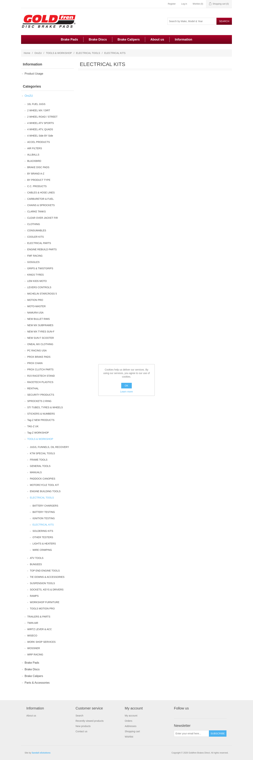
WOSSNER (33, 648)
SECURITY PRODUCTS (40, 394)
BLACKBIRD (34, 161)
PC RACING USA (37, 350)
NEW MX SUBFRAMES (40, 325)
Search (79, 715)
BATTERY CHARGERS (45, 505)
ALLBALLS (33, 154)
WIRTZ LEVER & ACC (39, 629)
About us (157, 39)
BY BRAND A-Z (35, 173)
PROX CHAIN (35, 363)
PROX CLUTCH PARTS (40, 369)
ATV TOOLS (36, 558)
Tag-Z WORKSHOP (38, 432)
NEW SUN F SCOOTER (40, 337)
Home (27, 53)
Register (172, 4)
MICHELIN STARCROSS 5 (42, 293)
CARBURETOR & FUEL (40, 198)
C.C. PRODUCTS (37, 186)
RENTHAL (33, 388)
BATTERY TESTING (44, 512)
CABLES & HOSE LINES (41, 192)
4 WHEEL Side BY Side (40, 135)
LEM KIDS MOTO (37, 281)
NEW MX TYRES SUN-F (40, 331)
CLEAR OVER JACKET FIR (42, 217)
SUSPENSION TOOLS (42, 583)
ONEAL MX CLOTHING (40, 344)
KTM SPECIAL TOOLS (42, 453)
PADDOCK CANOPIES (42, 478)
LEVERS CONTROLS (39, 287)
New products (83, 726)
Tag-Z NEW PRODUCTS (40, 420)
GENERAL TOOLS (40, 466)
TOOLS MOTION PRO (42, 608)
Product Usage (34, 73)
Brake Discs (98, 39)
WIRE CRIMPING (42, 549)
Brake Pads (69, 39)
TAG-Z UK (32, 426)
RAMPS (34, 595)
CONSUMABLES (36, 230)
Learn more (126, 391)
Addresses (130, 726)
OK (126, 385)
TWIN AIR (32, 623)
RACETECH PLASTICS (40, 382)
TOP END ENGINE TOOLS (45, 570)
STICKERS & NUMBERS (41, 413)
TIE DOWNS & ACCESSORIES (47, 577)
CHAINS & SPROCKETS (41, 205)
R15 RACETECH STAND (41, 375)
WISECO (32, 635)
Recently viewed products (90, 720)
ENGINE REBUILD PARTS (42, 249)
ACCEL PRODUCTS (38, 142)
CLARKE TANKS (36, 211)
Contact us (81, 731)
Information (183, 39)
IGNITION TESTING (44, 518)
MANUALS (36, 472)
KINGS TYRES (35, 274)
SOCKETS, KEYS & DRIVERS (46, 589)
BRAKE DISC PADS (38, 167)
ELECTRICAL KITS (43, 524)
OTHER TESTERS (43, 537)
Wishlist (129, 736)
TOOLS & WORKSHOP (59, 53)
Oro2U (38, 53)
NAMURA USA (35, 312)
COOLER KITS (35, 236)
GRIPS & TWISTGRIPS (40, 268)
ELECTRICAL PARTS (39, 243)
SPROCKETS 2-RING (39, 401)
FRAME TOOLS (38, 459)
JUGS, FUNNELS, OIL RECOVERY (49, 447)
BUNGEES (36, 564)
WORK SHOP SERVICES (41, 641)
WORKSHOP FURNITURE (44, 602)
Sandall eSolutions (41, 753)
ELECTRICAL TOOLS (88, 53)
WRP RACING (35, 654)
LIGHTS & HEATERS (44, 543)
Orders (128, 720)
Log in (184, 4)
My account (131, 715)
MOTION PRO (35, 300)
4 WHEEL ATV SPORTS (40, 123)
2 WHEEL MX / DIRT (38, 110)
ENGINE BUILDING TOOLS (45, 491)
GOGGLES (33, 262)
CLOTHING (33, 224)
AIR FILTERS (34, 148)
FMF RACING (35, 255)
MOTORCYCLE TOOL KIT (44, 485)
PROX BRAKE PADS (38, 356)
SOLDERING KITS (43, 531)
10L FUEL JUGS (36, 104)
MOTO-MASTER (36, 306)
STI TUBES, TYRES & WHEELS (45, 407)
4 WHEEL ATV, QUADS (40, 129)
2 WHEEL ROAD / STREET (42, 116)
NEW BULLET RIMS (38, 319)
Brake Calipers (129, 39)
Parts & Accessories (37, 682)
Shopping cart (132, 731)
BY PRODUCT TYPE (38, 180)
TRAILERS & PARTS (38, 616)
